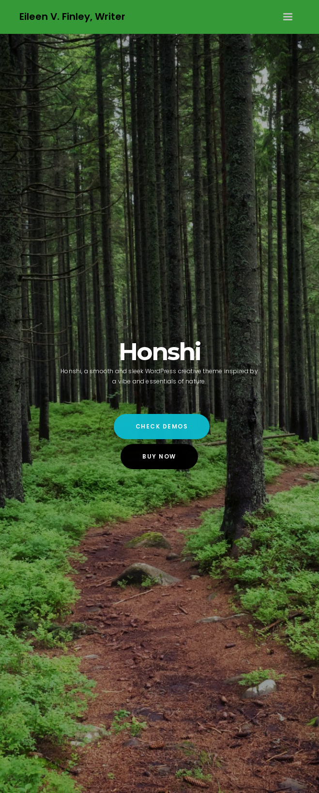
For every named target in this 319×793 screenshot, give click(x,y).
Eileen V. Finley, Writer (72, 16)
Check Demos (162, 426)
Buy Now (159, 456)
